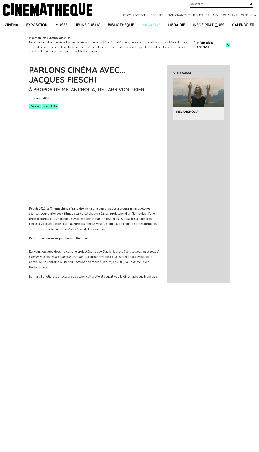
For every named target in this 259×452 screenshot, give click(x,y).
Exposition (37, 24)
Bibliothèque (121, 24)
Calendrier (243, 24)
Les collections (134, 15)
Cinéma (11, 24)
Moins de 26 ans (225, 15)
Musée (61, 24)
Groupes (157, 15)
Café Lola (248, 15)
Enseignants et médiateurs (188, 15)
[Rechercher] (250, 4)
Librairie (176, 24)
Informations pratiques (205, 44)
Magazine (151, 24)
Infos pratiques (208, 24)
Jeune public (87, 24)
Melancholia (187, 112)
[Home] (47, 10)
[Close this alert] (228, 45)
